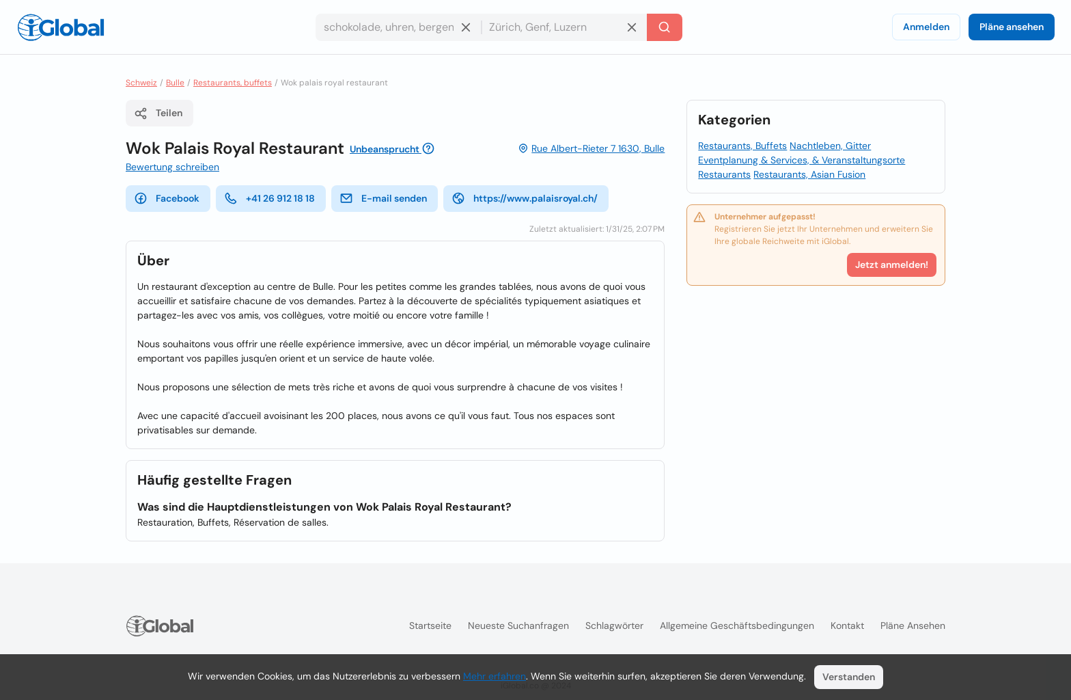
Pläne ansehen (1011, 27)
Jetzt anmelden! (891, 264)
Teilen (158, 113)
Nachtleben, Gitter (830, 145)
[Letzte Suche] (664, 27)
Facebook (166, 198)
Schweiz (141, 82)
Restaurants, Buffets (742, 145)
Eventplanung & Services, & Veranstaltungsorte (801, 160)
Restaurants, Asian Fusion (809, 174)
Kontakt (847, 625)
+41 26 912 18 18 (269, 198)
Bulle (175, 82)
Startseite (430, 625)
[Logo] (60, 27)
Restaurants (724, 174)
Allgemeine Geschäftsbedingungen (737, 625)
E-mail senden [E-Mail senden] (383, 198)
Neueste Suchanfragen (518, 625)
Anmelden (926, 27)
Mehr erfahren (494, 676)
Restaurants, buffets (232, 82)
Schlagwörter (614, 625)
